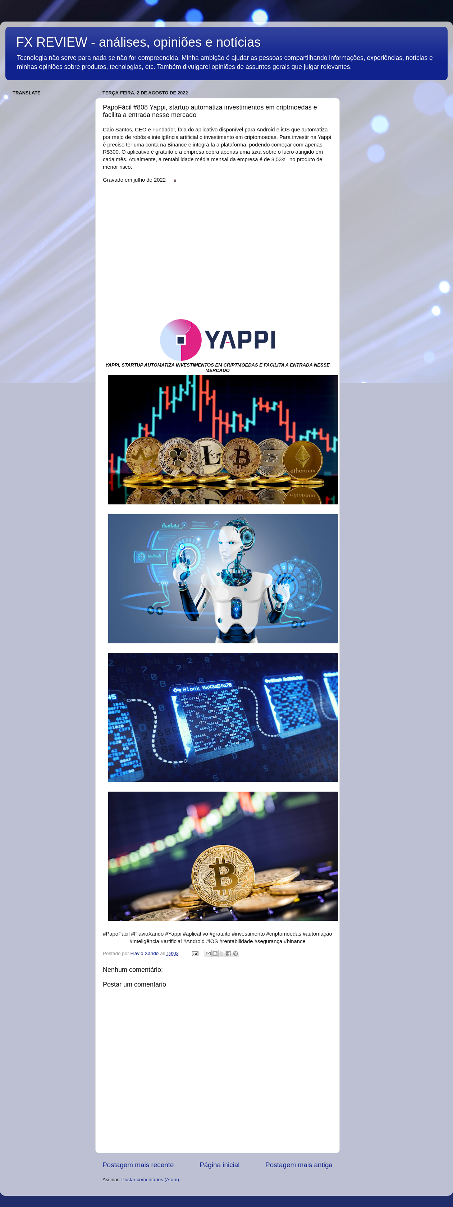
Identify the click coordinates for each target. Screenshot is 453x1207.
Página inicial (219, 1165)
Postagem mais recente (138, 1165)
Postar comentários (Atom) (150, 1179)
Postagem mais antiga (299, 1165)
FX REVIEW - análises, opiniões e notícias (138, 42)
